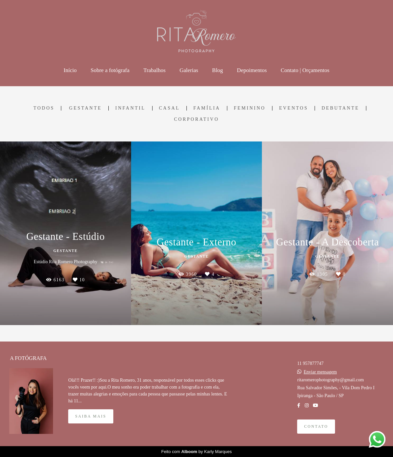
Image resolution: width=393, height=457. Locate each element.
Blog (217, 70)
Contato (316, 426)
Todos (43, 108)
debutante (340, 108)
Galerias (189, 70)
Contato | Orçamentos (305, 70)
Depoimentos (252, 70)
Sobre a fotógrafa (110, 70)
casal (169, 108)
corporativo (196, 119)
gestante (85, 108)
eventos (293, 108)
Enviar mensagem (320, 372)
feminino (250, 108)
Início (70, 70)
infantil (130, 108)
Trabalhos (154, 70)
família (206, 108)
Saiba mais (90, 416)
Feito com (196, 451)
